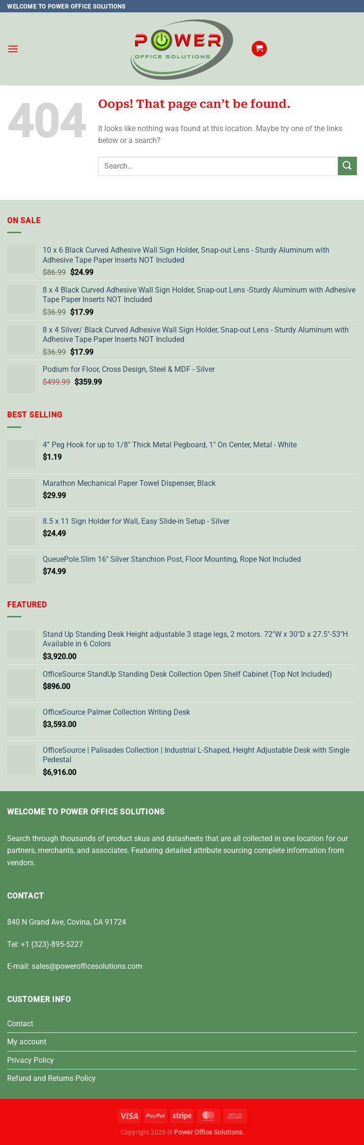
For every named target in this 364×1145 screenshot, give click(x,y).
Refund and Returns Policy (51, 1078)
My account (26, 1041)
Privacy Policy (30, 1060)
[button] (12, 48)
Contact (20, 1023)
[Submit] (347, 166)
